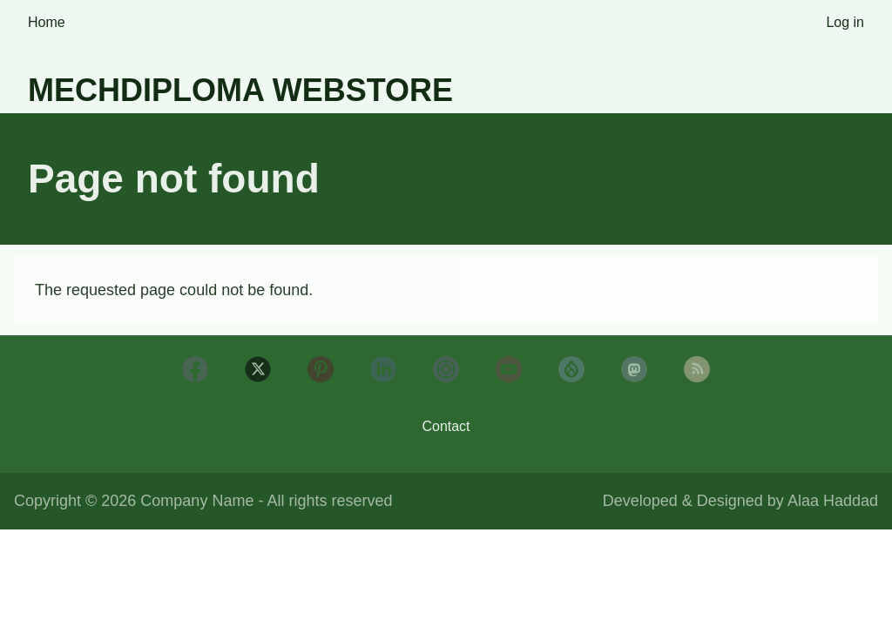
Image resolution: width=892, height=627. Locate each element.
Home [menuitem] (46, 22)
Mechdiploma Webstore (240, 90)
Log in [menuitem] (845, 22)
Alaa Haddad (832, 500)
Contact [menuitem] (446, 426)
